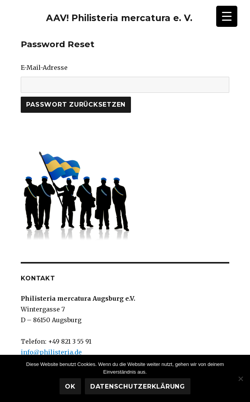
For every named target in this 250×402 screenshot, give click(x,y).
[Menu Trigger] (226, 16)
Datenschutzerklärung (137, 386)
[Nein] (240, 378)
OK (70, 386)
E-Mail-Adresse (44, 67)
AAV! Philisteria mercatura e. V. (119, 18)
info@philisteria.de (51, 352)
